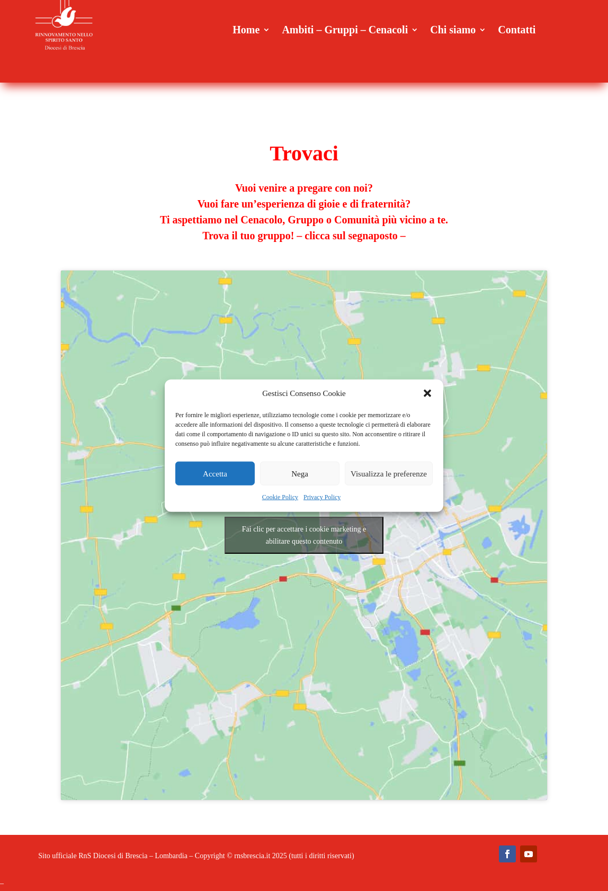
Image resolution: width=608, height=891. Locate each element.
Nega (299, 474)
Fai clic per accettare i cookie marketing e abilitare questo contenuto (304, 535)
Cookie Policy (280, 497)
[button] (427, 393)
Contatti (516, 30)
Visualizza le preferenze (389, 474)
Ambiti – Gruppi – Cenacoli (345, 30)
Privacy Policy (322, 497)
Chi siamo (453, 30)
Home (246, 30)
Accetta (215, 474)
